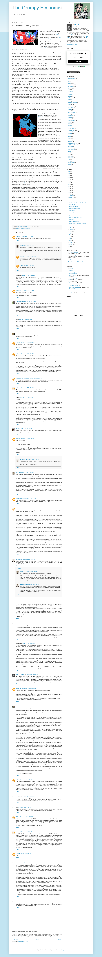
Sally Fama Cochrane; (73, 285)
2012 (69, 194)
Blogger (63, 949)
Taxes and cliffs (72, 204)
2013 (69, 192)
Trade (69, 159)
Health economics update (74, 208)
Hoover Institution (70, 34)
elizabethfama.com (73, 282)
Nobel (69, 135)
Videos (69, 164)
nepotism (70, 133)
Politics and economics (25, 228)
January (71, 244)
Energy (69, 96)
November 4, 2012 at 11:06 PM (25, 319)
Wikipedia (40, 116)
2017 (69, 184)
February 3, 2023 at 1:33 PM (29, 901)
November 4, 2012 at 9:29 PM (27, 236)
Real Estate (70, 146)
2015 (69, 188)
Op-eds (69, 138)
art (68, 81)
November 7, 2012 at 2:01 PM (28, 796)
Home (37, 939)
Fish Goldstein (19, 498)
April (70, 238)
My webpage (70, 268)
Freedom (70, 109)
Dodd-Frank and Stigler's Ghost (75, 217)
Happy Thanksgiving (73, 206)
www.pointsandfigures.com (22, 378)
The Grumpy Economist (37, 7)
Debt (69, 89)
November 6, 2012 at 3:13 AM (29, 600)
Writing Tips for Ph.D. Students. (74, 259)
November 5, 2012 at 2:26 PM (31, 256)
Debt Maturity (72, 210)
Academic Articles (71, 78)
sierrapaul (18, 831)
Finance (69, 104)
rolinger (18, 779)
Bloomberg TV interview (74, 212)
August (70, 231)
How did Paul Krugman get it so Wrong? (76, 255)
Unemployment (71, 162)
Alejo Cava (18, 290)
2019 (69, 181)
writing (69, 165)
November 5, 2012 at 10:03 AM (27, 438)
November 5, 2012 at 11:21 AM (26, 472)
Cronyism (70, 88)
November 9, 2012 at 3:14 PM (24, 807)
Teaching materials (73, 273)
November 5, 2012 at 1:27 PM (32, 459)
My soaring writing (73, 278)
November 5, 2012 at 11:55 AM (29, 498)
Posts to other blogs (72, 144)
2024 (69, 171)
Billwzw (18, 816)
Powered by (78, 66)
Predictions (71, 219)
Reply (17, 240)
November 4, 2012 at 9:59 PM (28, 290)
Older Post (59, 939)
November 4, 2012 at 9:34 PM (28, 275)
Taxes (69, 154)
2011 (69, 246)
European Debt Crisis (72, 102)
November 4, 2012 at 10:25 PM (29, 301)
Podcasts (70, 141)
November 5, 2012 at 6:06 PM (32, 584)
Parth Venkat (19, 333)
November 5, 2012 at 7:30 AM (27, 342)
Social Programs (71, 149)
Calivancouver (19, 301)
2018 (69, 182)
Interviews (70, 122)
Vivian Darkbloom (20, 508)
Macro (69, 127)
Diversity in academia (73, 215)
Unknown (22, 256)
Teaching (70, 156)
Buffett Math (71, 199)
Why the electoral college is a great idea (77, 223)
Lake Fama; (71, 292)
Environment (70, 97)
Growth (69, 110)
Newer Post (15, 939)
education (70, 94)
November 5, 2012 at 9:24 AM (26, 397)
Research (71, 270)
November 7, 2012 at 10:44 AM (26, 779)
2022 (69, 175)
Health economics (71, 112)
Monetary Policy (71, 130)
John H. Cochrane (20, 674)
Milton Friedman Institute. (73, 252)
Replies (19, 243)
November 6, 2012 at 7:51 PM (26, 706)
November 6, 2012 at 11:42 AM (29, 688)
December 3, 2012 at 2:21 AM (26, 816)
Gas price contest (72, 214)
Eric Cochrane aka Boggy (74, 287)
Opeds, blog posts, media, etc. (75, 272)
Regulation (70, 148)
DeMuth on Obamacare (74, 221)
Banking (69, 83)
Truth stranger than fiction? (74, 201)
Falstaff (21, 265)
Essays (69, 99)
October (71, 227)
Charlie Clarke (19, 688)
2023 (69, 173)
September (71, 229)
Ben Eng (18, 236)
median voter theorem (23, 182)
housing (69, 114)
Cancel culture (71, 84)
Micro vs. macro (71, 128)
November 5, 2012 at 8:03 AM (35, 378)
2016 (69, 186)
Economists (70, 93)
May (70, 236)
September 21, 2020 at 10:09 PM (30, 862)
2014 (69, 190)
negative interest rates (72, 131)
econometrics (70, 91)
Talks (69, 152)
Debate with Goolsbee (73, 225)
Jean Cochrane (72, 290)
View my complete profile (72, 44)
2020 (69, 179)
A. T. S (17, 706)
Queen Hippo (72, 288)
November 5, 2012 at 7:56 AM (27, 353)
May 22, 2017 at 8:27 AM (26, 853)
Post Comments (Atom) (23, 941)
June (70, 234)
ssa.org (69, 279)
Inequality (70, 117)
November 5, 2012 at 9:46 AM (25, 428)
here (45, 47)
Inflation (69, 118)
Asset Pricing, (72, 275)
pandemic (70, 140)
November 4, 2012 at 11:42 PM (29, 333)
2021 (69, 177)
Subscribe (78, 61)
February (71, 242)
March (70, 240)
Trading (69, 161)
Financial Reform (71, 106)
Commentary (18, 228)
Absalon (22, 245)
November (71, 197)
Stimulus (69, 151)
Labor (69, 123)
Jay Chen (18, 438)
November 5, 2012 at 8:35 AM (27, 387)
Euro (69, 101)
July (70, 233)
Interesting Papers (71, 120)
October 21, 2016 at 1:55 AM (27, 831)
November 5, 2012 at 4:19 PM (30, 571)
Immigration (70, 115)
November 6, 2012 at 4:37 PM (30, 265)
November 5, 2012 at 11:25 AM (30, 245)
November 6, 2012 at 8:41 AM (33, 674)
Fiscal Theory (70, 107)
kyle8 (17, 428)
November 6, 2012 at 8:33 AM (28, 643)
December (71, 195)
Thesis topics (70, 157)
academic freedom (72, 80)
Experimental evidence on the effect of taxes (78, 202)
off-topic (69, 136)
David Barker (23, 459)
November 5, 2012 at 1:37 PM (29, 559)
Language (70, 125)
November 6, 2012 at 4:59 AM (27, 623)
